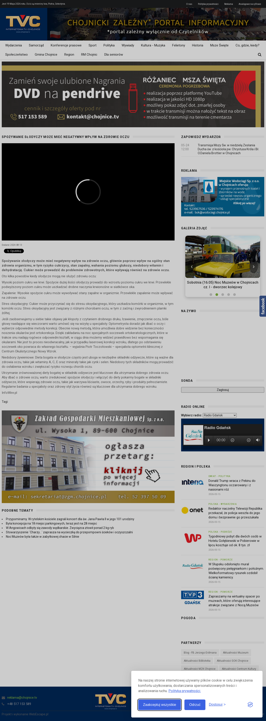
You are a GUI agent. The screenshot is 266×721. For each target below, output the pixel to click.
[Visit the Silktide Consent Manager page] (250, 705)
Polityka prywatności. (184, 691)
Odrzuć (195, 705)
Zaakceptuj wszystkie (159, 705)
